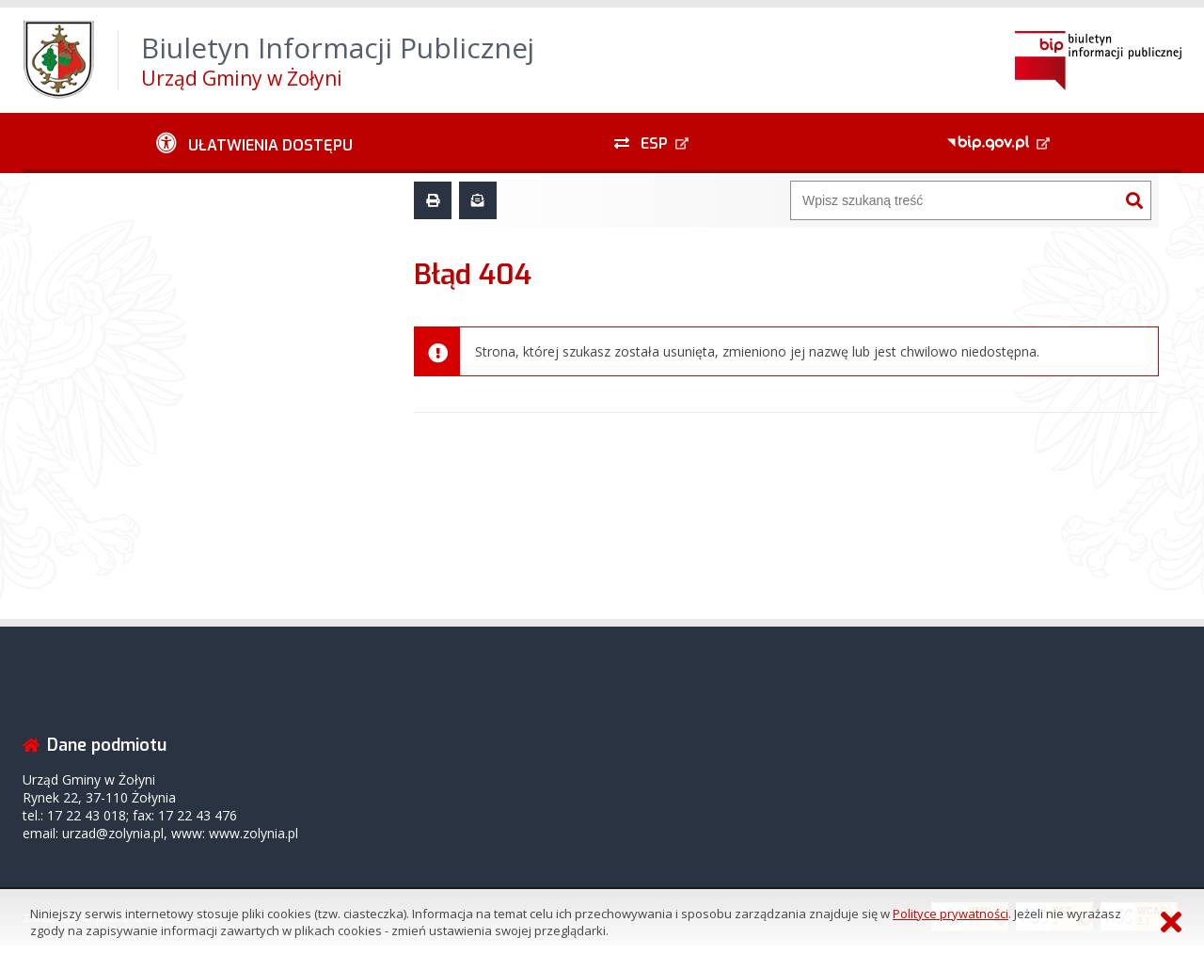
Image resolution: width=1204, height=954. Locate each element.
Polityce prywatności (950, 913)
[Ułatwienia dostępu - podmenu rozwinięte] (254, 143)
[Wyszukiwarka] (954, 200)
